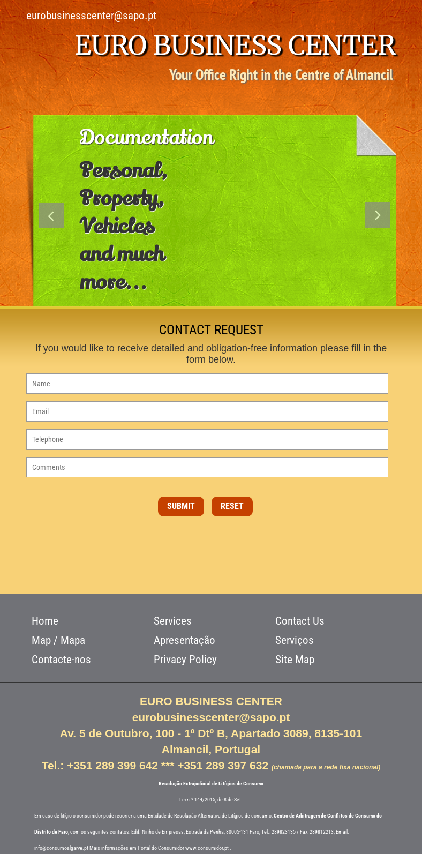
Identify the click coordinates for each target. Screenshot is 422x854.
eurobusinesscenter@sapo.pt (91, 15)
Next (378, 217)
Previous (51, 217)
